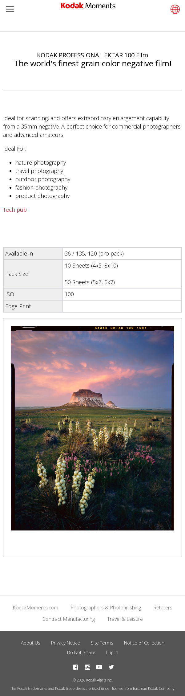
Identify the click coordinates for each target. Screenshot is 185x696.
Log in (112, 652)
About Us (30, 643)
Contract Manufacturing (68, 619)
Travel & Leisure (125, 619)
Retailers (162, 607)
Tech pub (15, 209)
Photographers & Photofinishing (105, 607)
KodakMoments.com (35, 607)
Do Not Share (81, 652)
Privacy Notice (65, 643)
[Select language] (174, 9)
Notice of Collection (144, 643)
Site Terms (102, 643)
